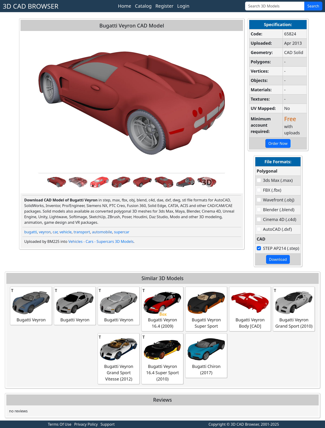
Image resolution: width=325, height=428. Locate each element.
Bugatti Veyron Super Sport (206, 309)
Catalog (143, 6)
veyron (45, 231)
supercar (121, 231)
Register (164, 6)
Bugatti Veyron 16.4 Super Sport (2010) (162, 358)
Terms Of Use (60, 424)
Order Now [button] (278, 143)
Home (124, 6)
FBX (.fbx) (272, 190)
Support (108, 424)
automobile (102, 231)
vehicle (65, 231)
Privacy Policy (86, 424)
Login (183, 6)
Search (313, 6)
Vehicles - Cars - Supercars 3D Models (100, 241)
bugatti (30, 231)
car (55, 231)
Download (278, 259)
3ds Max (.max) (278, 180)
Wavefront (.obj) (278, 200)
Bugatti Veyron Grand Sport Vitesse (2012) (118, 358)
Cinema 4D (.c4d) (279, 219)
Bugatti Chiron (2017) (206, 355)
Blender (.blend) (278, 209)
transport (82, 231)
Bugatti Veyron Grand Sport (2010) (293, 309)
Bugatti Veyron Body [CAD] (250, 309)
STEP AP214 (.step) (281, 248)
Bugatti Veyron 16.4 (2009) (162, 309)
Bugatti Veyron (31, 306)
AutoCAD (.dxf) (277, 229)
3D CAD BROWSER (30, 6)
